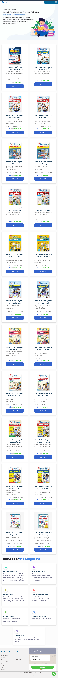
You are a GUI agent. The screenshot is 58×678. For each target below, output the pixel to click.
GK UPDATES (4, 657)
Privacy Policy (22, 672)
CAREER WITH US (34, 663)
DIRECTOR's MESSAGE (35, 657)
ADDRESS (32, 659)
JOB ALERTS (4, 669)
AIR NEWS (3, 653)
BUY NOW (15, 86)
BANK (17, 655)
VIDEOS (3, 665)
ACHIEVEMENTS (34, 653)
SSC (17, 653)
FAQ (31, 665)
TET (17, 657)
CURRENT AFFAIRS (5, 655)
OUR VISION (33, 655)
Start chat (49, 667)
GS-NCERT (18, 659)
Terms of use (37, 672)
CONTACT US (33, 661)
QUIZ (2, 667)
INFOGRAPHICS (5, 659)
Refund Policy (29, 672)
